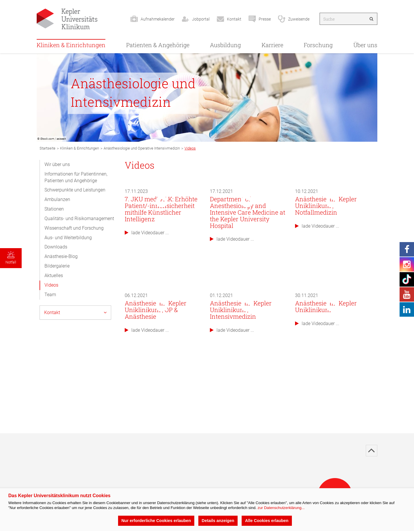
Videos (51, 285)
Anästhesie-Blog (61, 256)
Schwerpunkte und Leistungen (74, 190)
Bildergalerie (57, 266)
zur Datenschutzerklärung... (281, 508)
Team (50, 294)
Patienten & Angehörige (157, 45)
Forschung (318, 45)
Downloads (55, 247)
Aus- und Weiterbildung (68, 237)
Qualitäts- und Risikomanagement (79, 218)
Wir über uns (57, 164)
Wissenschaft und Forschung (74, 228)
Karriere (272, 45)
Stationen (54, 209)
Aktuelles (53, 275)
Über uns (365, 45)
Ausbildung (225, 45)
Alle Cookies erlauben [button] (266, 520)
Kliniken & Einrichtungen (71, 45)
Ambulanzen (57, 199)
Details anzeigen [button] (218, 520)
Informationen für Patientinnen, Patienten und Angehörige (75, 177)
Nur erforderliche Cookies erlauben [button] (156, 520)
